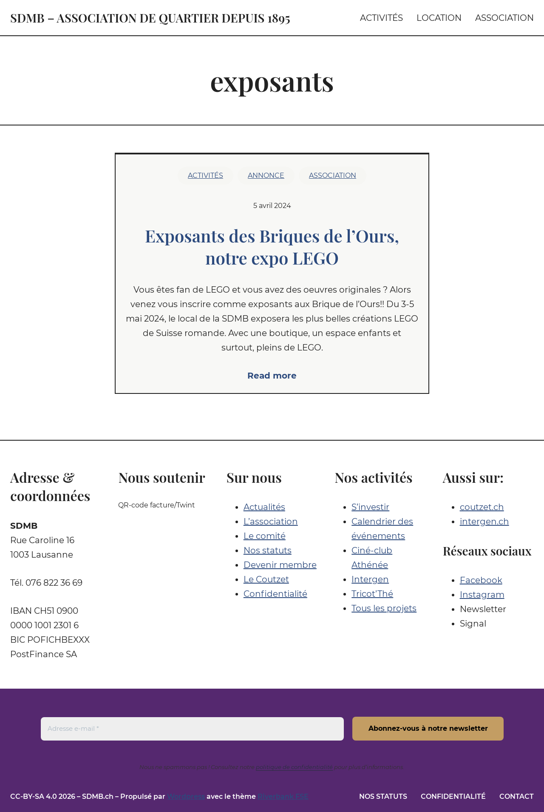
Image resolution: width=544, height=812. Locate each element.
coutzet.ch (482, 507)
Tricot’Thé (372, 594)
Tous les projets (383, 608)
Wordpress (186, 796)
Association (332, 175)
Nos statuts (268, 550)
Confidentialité (275, 594)
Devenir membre (280, 565)
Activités (205, 175)
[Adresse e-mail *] (192, 728)
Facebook (481, 580)
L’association (271, 521)
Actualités (264, 507)
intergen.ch (484, 521)
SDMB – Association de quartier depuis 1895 (150, 18)
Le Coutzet (266, 579)
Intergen (370, 579)
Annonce (266, 175)
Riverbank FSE (283, 796)
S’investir (370, 507)
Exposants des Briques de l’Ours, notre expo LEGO (272, 247)
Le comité (265, 536)
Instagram (482, 595)
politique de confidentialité (294, 767)
